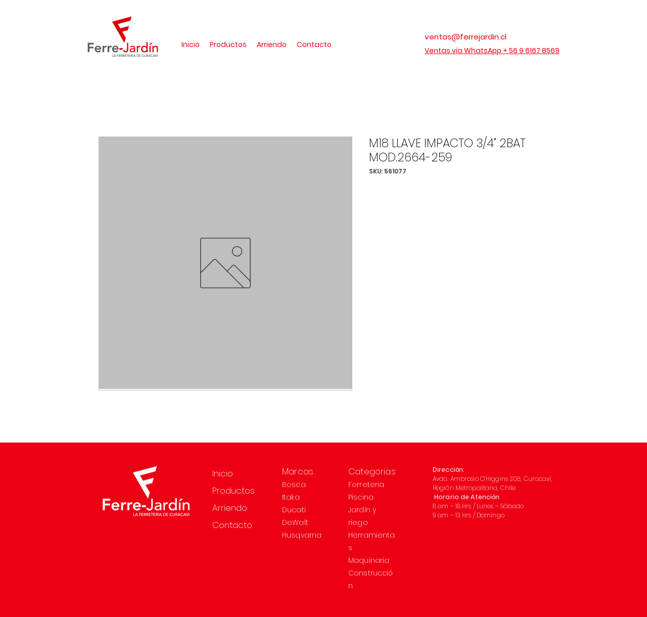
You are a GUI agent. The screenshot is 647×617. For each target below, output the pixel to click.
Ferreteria (366, 484)
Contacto (232, 525)
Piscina (361, 497)
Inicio (222, 473)
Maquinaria (368, 560)
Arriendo (229, 508)
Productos (233, 490)
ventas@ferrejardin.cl (465, 36)
